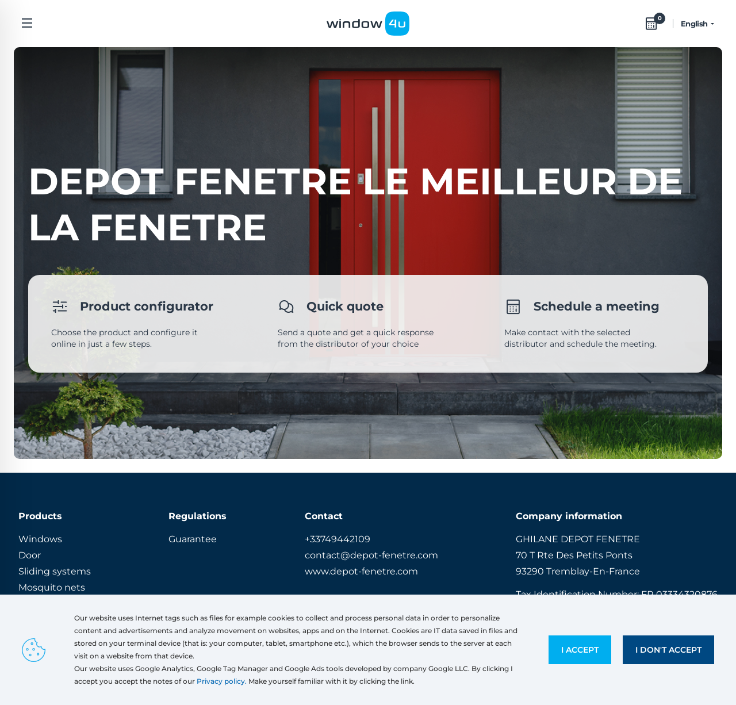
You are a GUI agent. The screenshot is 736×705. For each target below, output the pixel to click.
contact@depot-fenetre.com (371, 555)
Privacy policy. (222, 681)
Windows (40, 539)
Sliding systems (54, 571)
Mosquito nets (51, 587)
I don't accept (668, 650)
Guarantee (192, 539)
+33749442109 (337, 539)
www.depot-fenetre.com (361, 571)
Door (29, 555)
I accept (580, 650)
